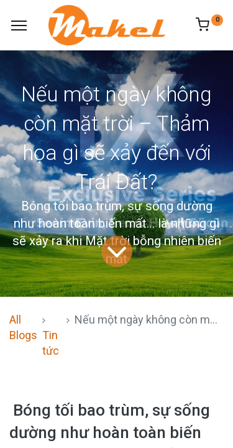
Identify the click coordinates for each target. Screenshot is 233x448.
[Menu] (19, 25)
